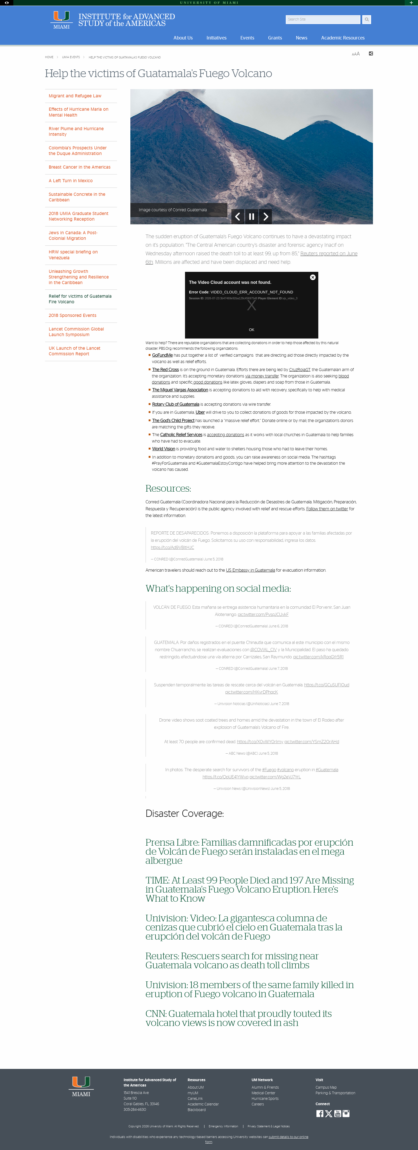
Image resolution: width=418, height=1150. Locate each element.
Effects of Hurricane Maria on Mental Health (78, 112)
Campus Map (326, 1087)
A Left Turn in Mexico (71, 181)
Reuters (309, 253)
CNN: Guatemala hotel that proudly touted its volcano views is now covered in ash (239, 1018)
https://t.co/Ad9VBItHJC (172, 547)
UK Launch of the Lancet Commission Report (75, 351)
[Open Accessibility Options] (6, 3)
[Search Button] (366, 19)
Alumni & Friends (265, 1087)
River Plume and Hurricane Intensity (76, 132)
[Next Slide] (265, 216)
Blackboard (197, 1110)
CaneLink (195, 1099)
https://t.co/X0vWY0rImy (260, 741)
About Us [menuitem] (183, 38)
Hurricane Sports (265, 1099)
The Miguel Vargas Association (180, 390)
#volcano (285, 769)
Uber (200, 413)
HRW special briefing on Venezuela (73, 255)
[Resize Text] (356, 54)
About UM (196, 1087)
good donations (207, 382)
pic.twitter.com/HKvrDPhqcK (251, 692)
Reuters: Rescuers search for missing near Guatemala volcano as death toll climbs (232, 961)
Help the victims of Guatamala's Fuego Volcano (125, 57)
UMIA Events (71, 57)
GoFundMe (162, 355)
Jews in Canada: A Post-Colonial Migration (73, 236)
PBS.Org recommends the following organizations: (198, 349)
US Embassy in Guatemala (250, 570)
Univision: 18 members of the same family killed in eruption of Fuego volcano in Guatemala (250, 989)
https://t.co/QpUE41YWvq (225, 777)
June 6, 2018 (278, 626)
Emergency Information (223, 1126)
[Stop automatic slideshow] (251, 216)
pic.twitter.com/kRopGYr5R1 (318, 657)
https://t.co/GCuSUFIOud (326, 685)
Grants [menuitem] (275, 38)
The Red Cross (165, 370)
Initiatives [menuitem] (217, 38)
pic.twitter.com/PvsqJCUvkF (263, 614)
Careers (258, 1104)
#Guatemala (327, 769)
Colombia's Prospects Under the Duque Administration (78, 151)
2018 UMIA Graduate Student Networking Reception (78, 216)
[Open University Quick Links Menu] (411, 3)
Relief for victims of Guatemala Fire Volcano (80, 299)
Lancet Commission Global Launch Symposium (76, 332)
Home (49, 57)
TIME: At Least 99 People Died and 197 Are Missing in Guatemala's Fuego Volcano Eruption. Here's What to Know (250, 890)
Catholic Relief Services (181, 435)
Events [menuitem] (247, 38)
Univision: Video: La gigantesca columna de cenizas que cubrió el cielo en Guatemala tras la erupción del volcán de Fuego (244, 927)
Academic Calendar (203, 1104)
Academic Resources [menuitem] (343, 38)
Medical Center (263, 1093)
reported (329, 253)
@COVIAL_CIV (263, 649)
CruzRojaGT (299, 370)
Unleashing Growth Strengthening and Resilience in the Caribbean (79, 277)
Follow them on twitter (327, 509)
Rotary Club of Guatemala (175, 405)
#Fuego (269, 769)
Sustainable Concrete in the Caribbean (77, 197)
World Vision (163, 449)
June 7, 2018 (278, 669)
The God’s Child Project (173, 421)
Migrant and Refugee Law (75, 96)
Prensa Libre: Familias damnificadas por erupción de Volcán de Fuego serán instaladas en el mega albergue (249, 852)
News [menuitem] (301, 38)
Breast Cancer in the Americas (80, 167)
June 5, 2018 (213, 559)
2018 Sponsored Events (73, 315)
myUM (193, 1093)
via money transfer (262, 376)
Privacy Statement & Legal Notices (269, 1126)
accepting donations (225, 435)
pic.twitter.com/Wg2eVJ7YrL (275, 777)
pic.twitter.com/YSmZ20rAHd (311, 741)
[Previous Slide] (237, 216)
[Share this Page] (368, 54)
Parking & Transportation (335, 1093)
